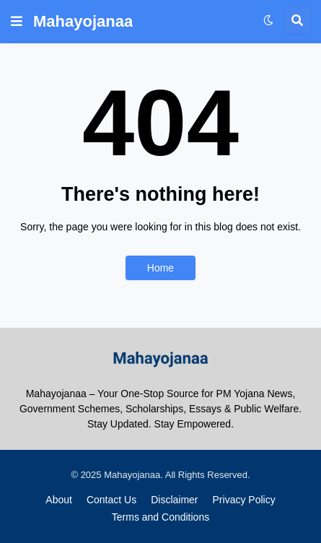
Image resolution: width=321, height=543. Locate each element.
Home (160, 268)
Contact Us (111, 499)
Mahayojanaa (83, 21)
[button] (16, 22)
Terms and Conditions (160, 517)
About (58, 499)
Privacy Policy (244, 499)
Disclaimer (174, 499)
